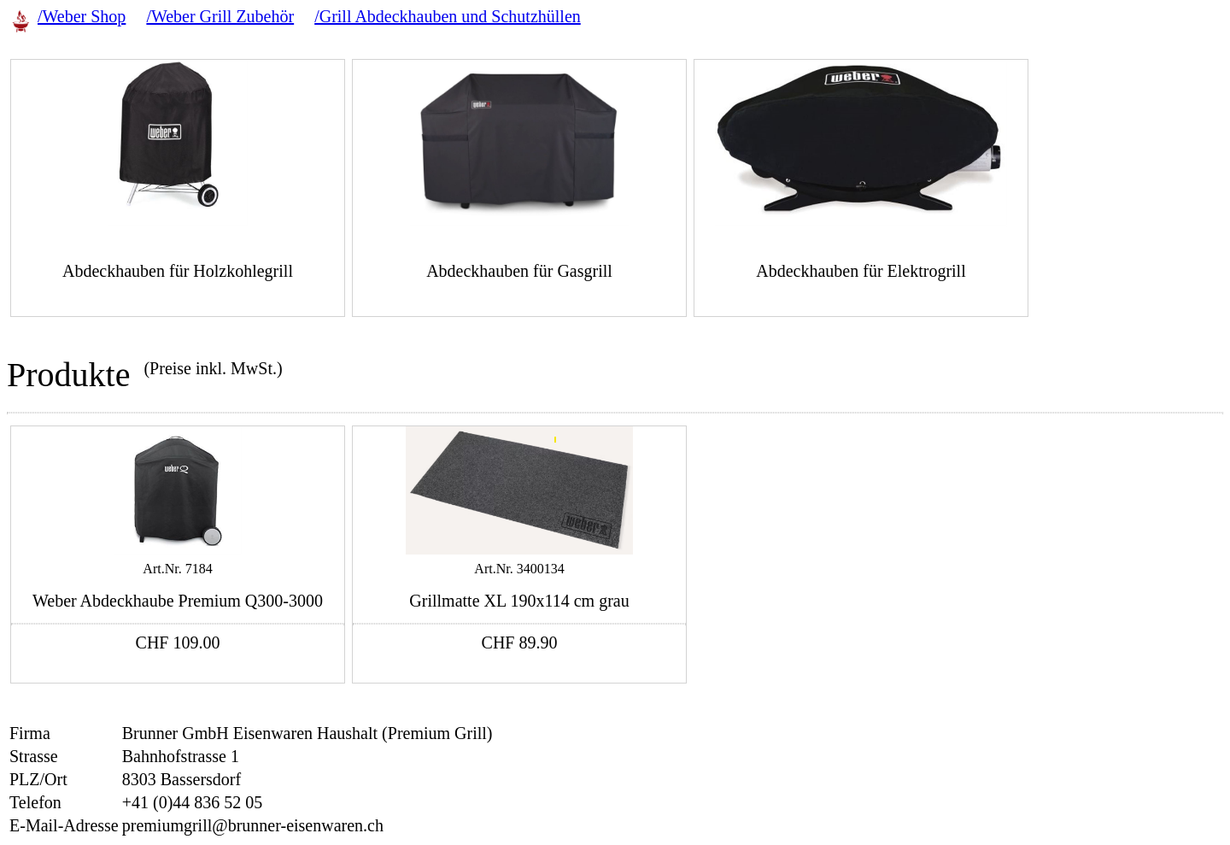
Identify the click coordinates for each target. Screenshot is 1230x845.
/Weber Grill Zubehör (220, 16)
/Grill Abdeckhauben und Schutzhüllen (447, 16)
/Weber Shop (82, 16)
